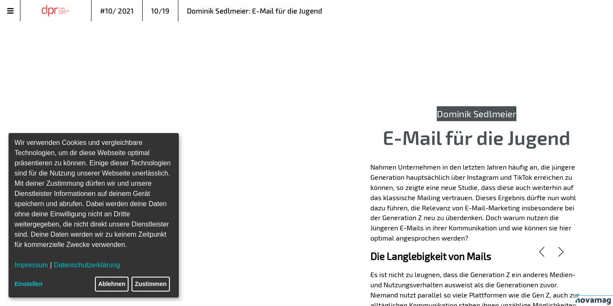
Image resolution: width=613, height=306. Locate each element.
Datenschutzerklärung (87, 265)
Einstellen (28, 283)
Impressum (31, 265)
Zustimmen (151, 283)
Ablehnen (112, 283)
